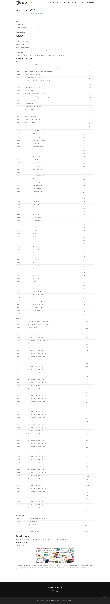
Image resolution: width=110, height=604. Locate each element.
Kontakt (82, 2)
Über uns (52, 2)
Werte (59, 2)
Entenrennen (90, 2)
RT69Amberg (39, 13)
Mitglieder (66, 2)
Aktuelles (74, 2)
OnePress (59, 600)
